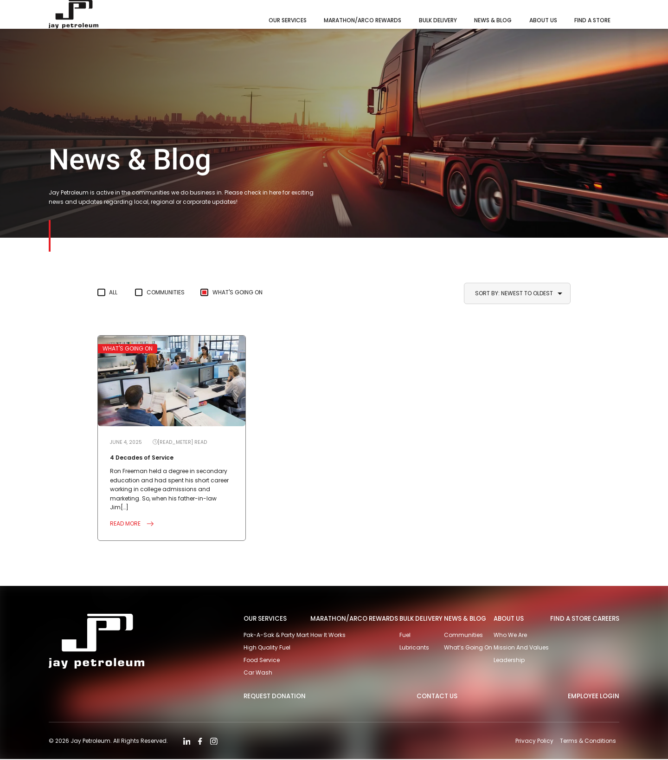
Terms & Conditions (588, 742)
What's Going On (242, 292)
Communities (168, 292)
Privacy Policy (534, 742)
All (113, 292)
